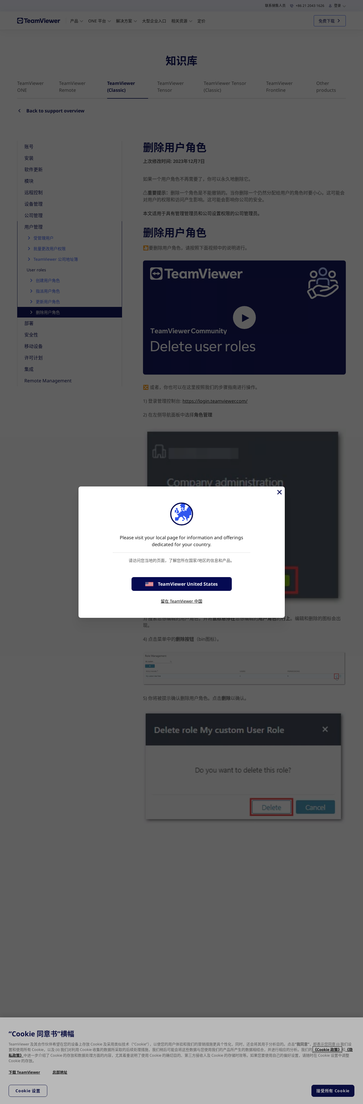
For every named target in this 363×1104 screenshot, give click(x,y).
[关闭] (279, 492)
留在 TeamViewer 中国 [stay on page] (181, 601)
